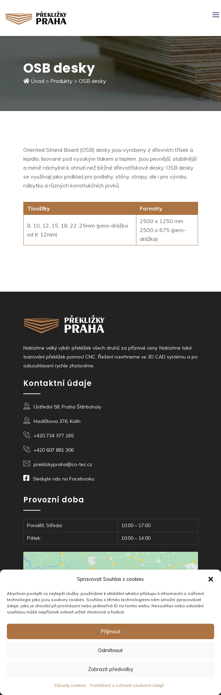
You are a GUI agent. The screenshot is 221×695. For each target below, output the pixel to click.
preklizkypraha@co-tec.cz (63, 464)
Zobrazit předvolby (110, 669)
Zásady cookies (70, 685)
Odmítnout (110, 650)
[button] (210, 579)
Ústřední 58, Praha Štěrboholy (67, 407)
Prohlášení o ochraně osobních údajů (127, 685)
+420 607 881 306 (54, 450)
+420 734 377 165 (54, 435)
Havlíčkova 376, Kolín (57, 421)
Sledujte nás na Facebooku (63, 479)
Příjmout (111, 631)
